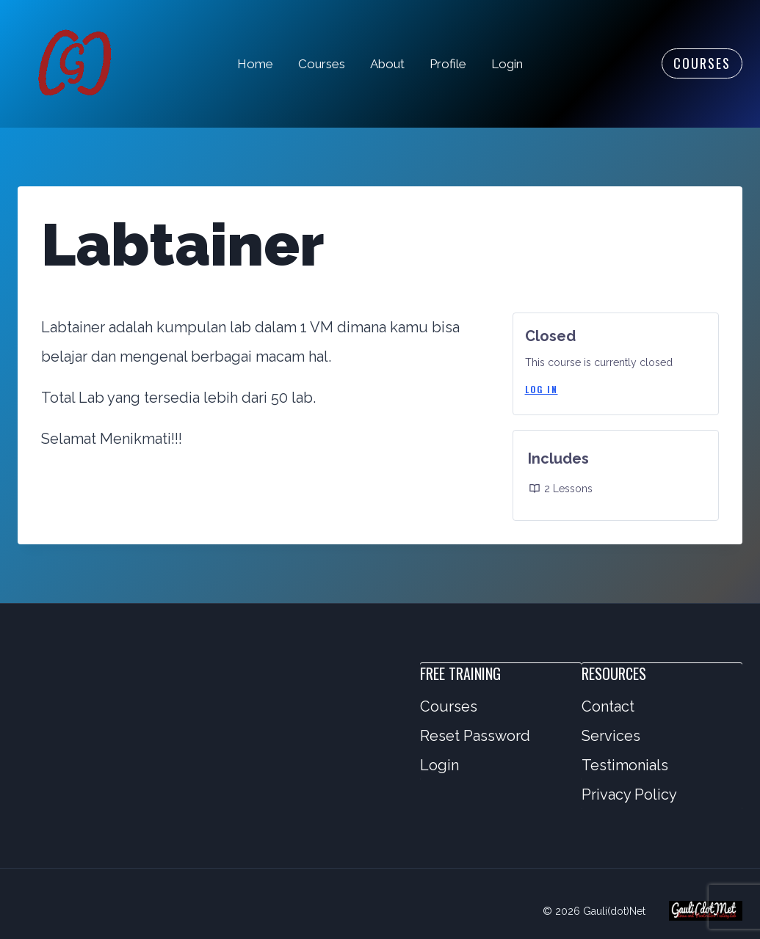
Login (507, 63)
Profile (448, 63)
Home (255, 63)
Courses (321, 63)
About (387, 63)
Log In (541, 389)
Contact (608, 706)
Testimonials (625, 765)
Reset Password (475, 736)
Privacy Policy (629, 794)
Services (611, 736)
